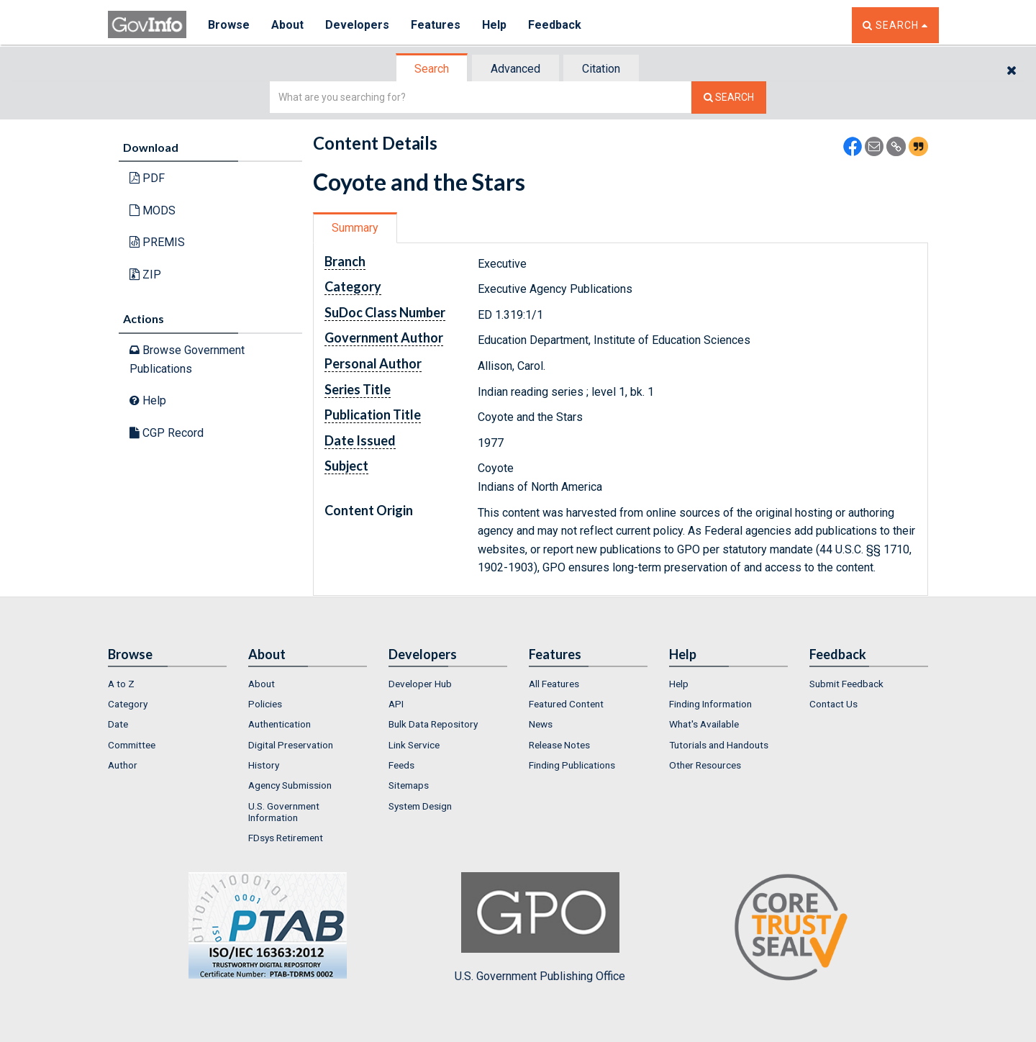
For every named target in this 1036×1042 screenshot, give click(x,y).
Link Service (414, 745)
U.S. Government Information (283, 811)
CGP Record (167, 433)
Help (494, 25)
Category (127, 704)
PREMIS (157, 242)
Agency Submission (290, 785)
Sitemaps (408, 785)
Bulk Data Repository (433, 724)
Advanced (515, 69)
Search (431, 69)
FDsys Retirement (285, 837)
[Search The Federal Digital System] (728, 97)
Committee (131, 745)
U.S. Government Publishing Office (540, 927)
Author (122, 765)
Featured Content (566, 704)
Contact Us (833, 704)
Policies (265, 704)
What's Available (704, 724)
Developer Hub (420, 683)
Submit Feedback (846, 683)
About (287, 25)
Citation (601, 69)
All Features (554, 683)
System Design (420, 806)
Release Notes (559, 745)
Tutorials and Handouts (718, 745)
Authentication (279, 724)
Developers (357, 25)
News (541, 724)
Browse (229, 25)
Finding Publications (572, 765)
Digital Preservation (290, 745)
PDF (147, 178)
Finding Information (710, 704)
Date (118, 724)
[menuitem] (167, 683)
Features (435, 25)
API (396, 704)
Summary (355, 228)
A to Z (121, 683)
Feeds (401, 765)
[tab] (432, 68)
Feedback (554, 25)
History (263, 765)
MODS (153, 210)
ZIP (145, 274)
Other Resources (705, 765)
